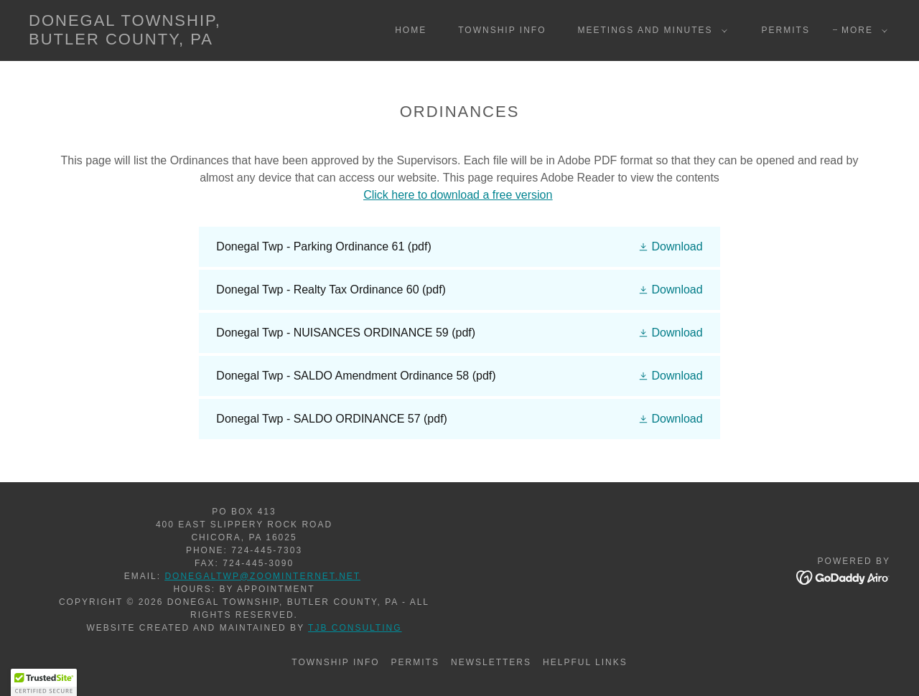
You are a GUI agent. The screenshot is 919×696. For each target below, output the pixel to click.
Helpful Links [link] (585, 662)
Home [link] (410, 30)
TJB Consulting (355, 628)
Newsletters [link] (491, 662)
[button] (649, 30)
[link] (146, 40)
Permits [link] (786, 30)
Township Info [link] (502, 30)
